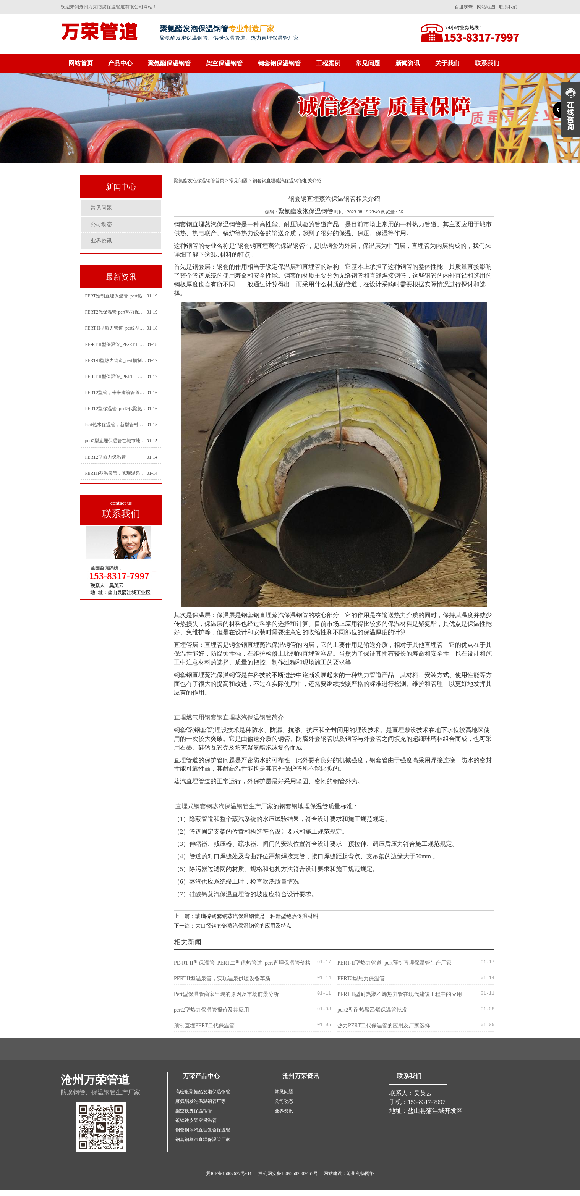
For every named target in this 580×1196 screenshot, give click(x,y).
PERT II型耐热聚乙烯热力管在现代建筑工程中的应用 (399, 994)
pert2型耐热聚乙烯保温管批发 (372, 1010)
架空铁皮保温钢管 (193, 1111)
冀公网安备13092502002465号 (288, 1173)
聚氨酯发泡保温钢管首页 (199, 180)
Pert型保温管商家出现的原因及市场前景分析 (226, 994)
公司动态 (101, 224)
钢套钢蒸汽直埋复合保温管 (202, 1130)
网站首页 (80, 63)
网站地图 (486, 7)
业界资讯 (101, 241)
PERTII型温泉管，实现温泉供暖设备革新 (116, 473)
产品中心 (120, 63)
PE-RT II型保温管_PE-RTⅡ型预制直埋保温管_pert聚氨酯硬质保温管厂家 (116, 344)
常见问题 (368, 63)
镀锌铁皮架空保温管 (196, 1120)
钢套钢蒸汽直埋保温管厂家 (202, 1139)
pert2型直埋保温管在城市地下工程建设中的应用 (116, 440)
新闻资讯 (407, 63)
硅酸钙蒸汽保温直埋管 (219, 894)
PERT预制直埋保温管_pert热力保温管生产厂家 (116, 296)
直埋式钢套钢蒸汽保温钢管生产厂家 (224, 806)
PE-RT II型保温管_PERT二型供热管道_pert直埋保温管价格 (116, 376)
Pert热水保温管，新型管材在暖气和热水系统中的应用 (116, 424)
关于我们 (447, 63)
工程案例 (328, 63)
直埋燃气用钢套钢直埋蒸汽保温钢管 (223, 717)
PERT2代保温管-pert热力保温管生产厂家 (116, 312)
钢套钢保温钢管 (279, 63)
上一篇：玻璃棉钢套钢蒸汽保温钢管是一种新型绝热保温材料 (246, 916)
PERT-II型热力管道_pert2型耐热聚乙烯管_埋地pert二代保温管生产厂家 (116, 328)
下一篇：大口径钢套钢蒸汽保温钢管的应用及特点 (233, 926)
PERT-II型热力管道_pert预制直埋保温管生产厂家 (116, 360)
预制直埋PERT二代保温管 (204, 1025)
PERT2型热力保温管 (105, 457)
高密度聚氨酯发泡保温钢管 (202, 1091)
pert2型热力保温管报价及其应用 (211, 1010)
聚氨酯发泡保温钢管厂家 (200, 1101)
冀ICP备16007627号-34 (228, 1173)
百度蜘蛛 (464, 7)
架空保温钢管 (224, 63)
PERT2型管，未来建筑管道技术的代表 (116, 392)
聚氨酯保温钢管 (169, 63)
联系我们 (508, 7)
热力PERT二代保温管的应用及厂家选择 (383, 1025)
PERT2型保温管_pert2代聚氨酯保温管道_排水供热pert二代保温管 (116, 408)
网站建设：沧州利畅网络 (349, 1173)
